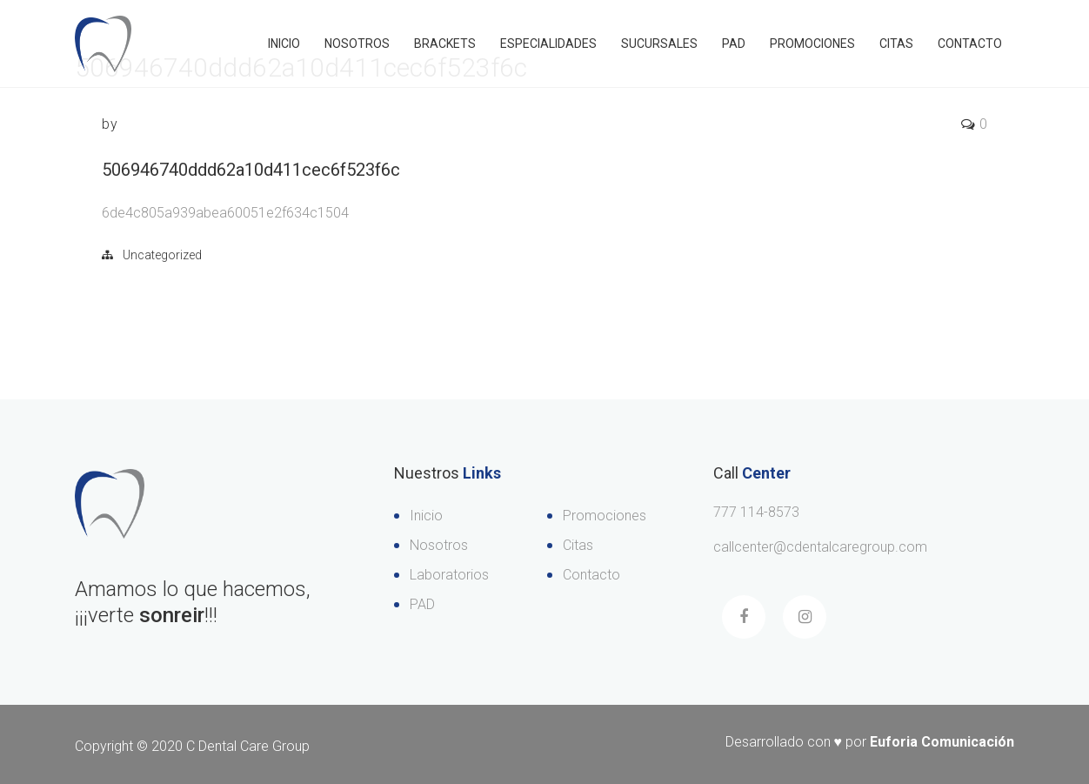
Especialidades (548, 43)
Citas (896, 43)
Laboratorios (449, 574)
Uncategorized (162, 255)
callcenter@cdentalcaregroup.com (820, 547)
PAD (733, 43)
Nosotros (357, 43)
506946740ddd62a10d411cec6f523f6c (251, 169)
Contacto (970, 43)
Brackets (445, 43)
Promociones (812, 43)
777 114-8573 (756, 512)
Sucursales (659, 43)
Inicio (284, 43)
